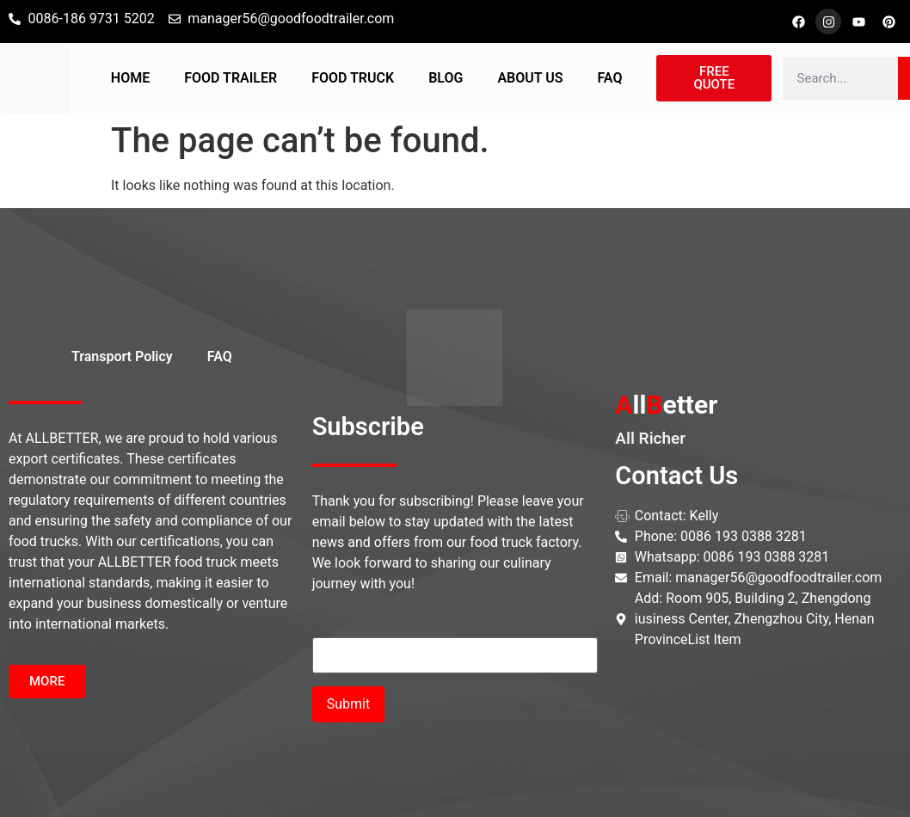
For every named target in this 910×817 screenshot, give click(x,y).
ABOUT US (530, 78)
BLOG (445, 78)
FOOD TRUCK (352, 78)
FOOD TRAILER (230, 78)
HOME (130, 78)
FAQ (609, 78)
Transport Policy (122, 356)
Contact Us (676, 475)
